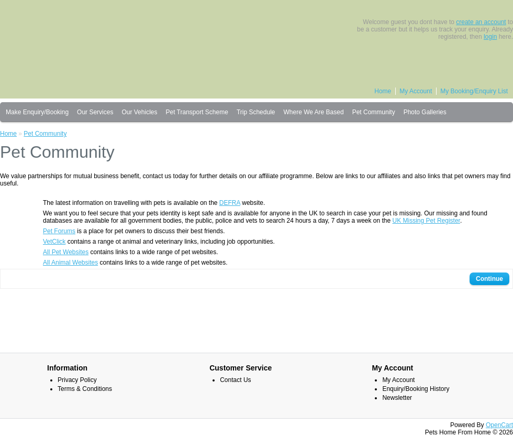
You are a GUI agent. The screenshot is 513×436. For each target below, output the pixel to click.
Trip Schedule (256, 112)
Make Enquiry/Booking (37, 112)
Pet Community (373, 112)
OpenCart (499, 425)
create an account (481, 22)
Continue (489, 278)
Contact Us (235, 380)
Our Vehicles (139, 112)
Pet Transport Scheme (196, 112)
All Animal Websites (70, 262)
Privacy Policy (77, 380)
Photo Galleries (425, 112)
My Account (415, 91)
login (490, 36)
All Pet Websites (65, 252)
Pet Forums (59, 231)
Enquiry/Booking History (415, 389)
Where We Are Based (313, 112)
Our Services (95, 112)
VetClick (54, 241)
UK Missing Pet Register (426, 220)
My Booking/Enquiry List (474, 91)
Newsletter (397, 397)
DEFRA (229, 202)
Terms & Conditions (85, 389)
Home (382, 91)
